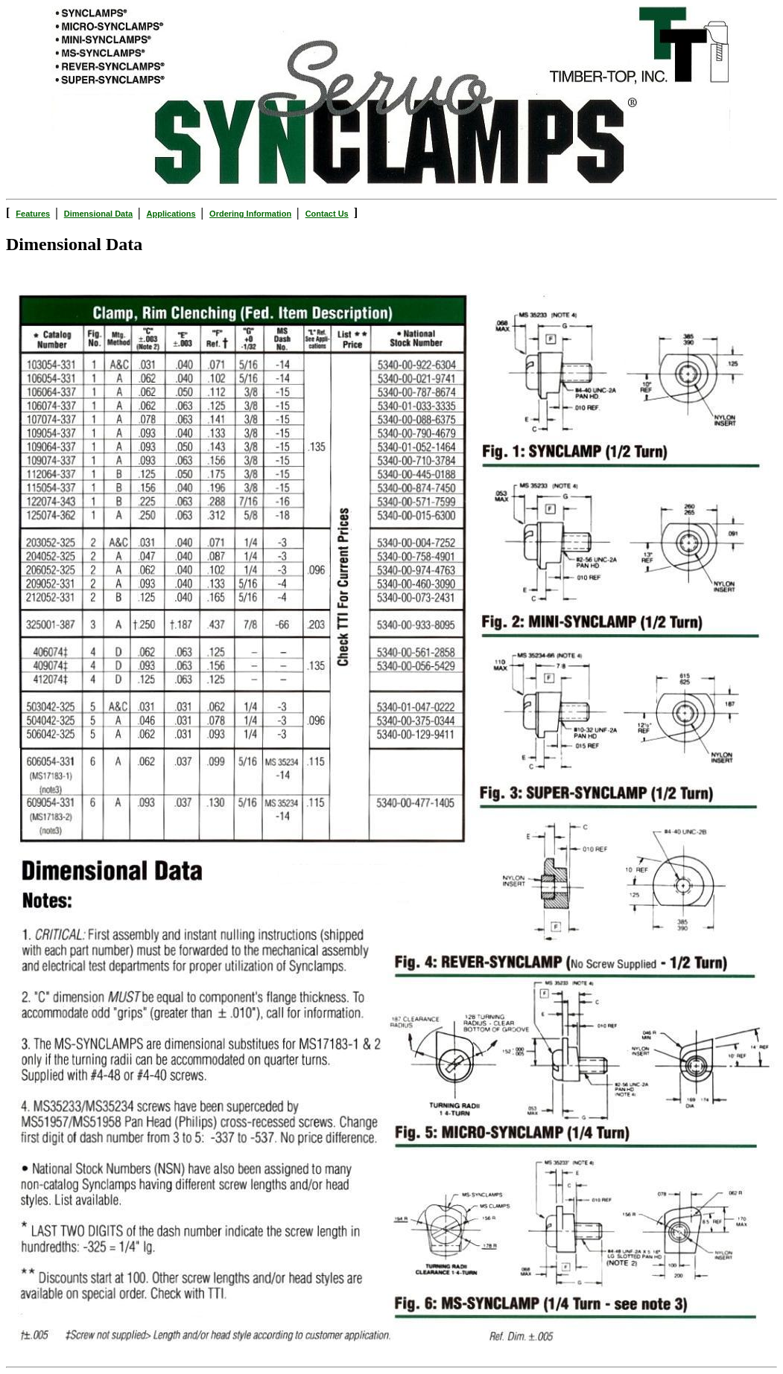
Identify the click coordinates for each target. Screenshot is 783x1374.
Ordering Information (250, 213)
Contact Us (327, 213)
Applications (171, 213)
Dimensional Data (98, 213)
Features (33, 213)
